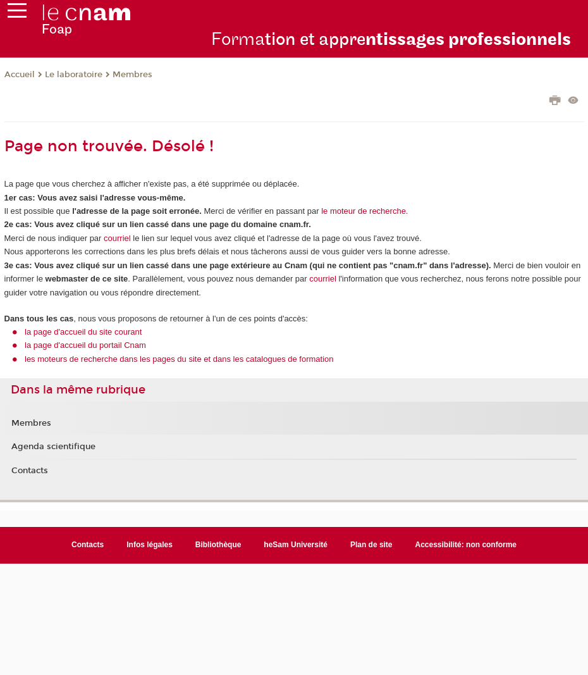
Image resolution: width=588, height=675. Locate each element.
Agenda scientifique (53, 447)
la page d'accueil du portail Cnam (85, 345)
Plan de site (371, 544)
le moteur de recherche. (363, 211)
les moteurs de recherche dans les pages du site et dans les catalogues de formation (179, 359)
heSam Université (296, 544)
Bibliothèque (218, 544)
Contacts (29, 471)
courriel (117, 238)
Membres (132, 75)
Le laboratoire (73, 75)
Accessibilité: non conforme (466, 544)
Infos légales (149, 544)
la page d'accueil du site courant (83, 332)
